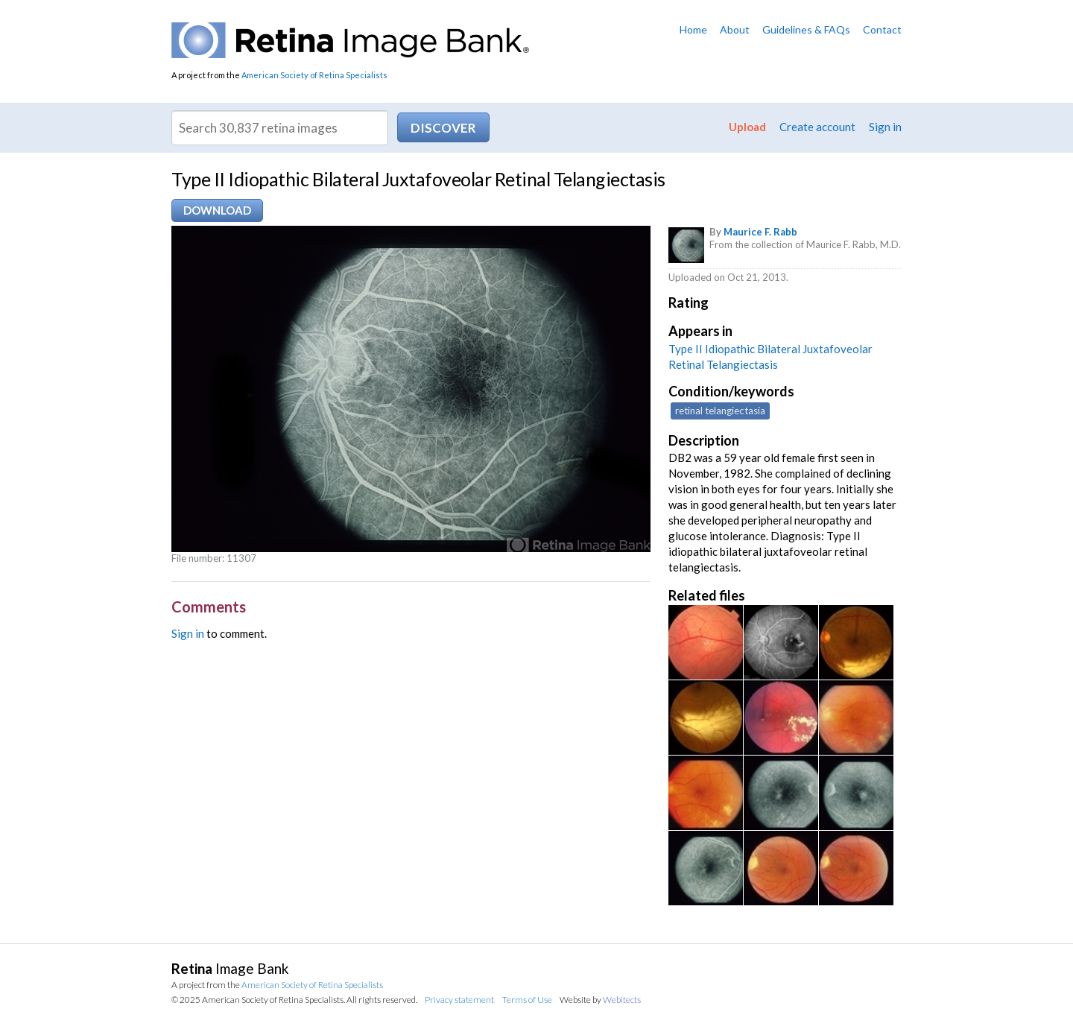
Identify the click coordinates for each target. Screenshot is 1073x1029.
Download (217, 210)
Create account (817, 126)
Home (693, 29)
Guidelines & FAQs (806, 29)
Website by (600, 999)
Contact (882, 29)
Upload (747, 126)
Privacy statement (459, 999)
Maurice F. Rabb (760, 232)
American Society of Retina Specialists (314, 75)
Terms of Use (527, 999)
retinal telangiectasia (720, 411)
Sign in (885, 126)
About (735, 29)
